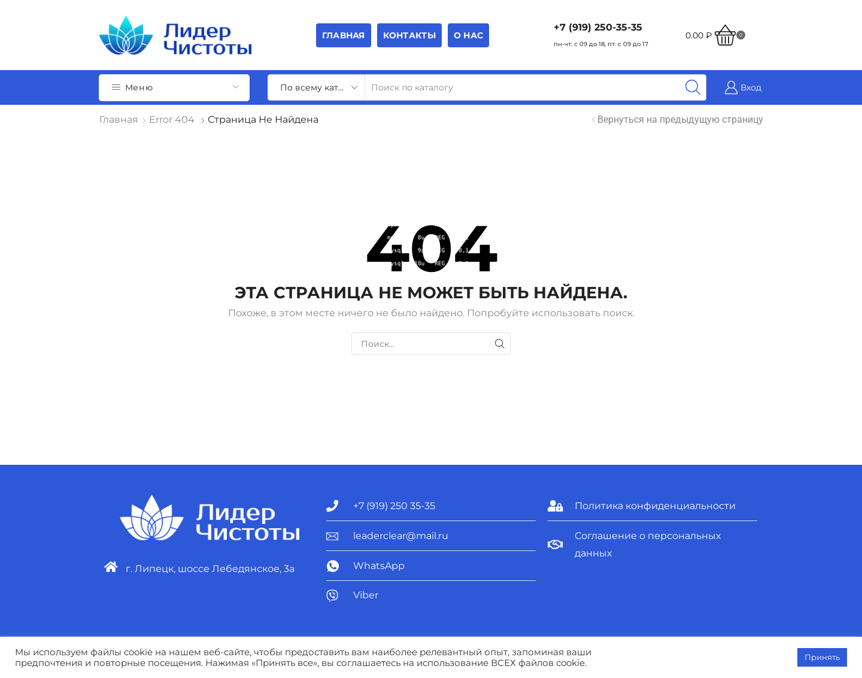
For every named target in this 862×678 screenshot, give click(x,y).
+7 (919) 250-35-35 (598, 27)
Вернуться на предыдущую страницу (680, 119)
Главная (343, 35)
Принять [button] (822, 657)
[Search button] (693, 87)
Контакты (409, 35)
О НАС (468, 35)
